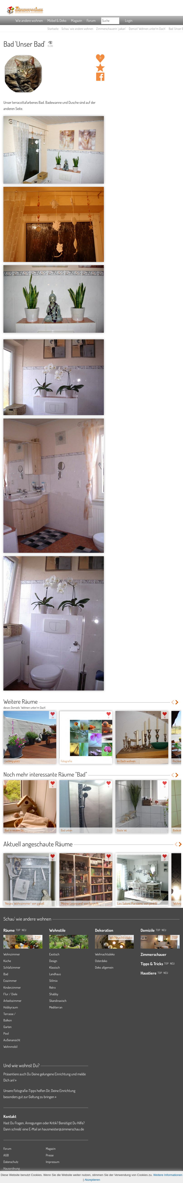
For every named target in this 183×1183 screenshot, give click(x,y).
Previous (172, 702)
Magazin (76, 20)
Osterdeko (101, 961)
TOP (18, 930)
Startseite (53, 28)
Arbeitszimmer (12, 1001)
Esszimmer (10, 980)
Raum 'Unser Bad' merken (100, 67)
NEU (24, 930)
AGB (6, 1155)
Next (177, 702)
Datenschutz (10, 1162)
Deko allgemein (104, 967)
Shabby (53, 994)
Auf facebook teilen (100, 76)
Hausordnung (11, 1168)
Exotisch (54, 954)
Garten (7, 1027)
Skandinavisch (57, 1001)
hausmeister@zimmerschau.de (63, 1129)
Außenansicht (11, 1040)
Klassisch (54, 967)
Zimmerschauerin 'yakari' (111, 28)
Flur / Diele (10, 994)
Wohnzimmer (11, 954)
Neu (164, 930)
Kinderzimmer (12, 987)
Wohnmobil (10, 1046)
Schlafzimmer (11, 967)
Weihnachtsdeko (105, 954)
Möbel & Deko (56, 20)
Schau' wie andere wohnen (77, 28)
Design (53, 961)
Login (128, 20)
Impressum (52, 1162)
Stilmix (53, 980)
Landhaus (55, 974)
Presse (50, 1155)
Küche (7, 961)
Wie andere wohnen (29, 20)
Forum (91, 20)
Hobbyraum (10, 1007)
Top (158, 930)
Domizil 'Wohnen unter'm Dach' (147, 28)
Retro (52, 987)
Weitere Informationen (167, 1175)
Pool (6, 1033)
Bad (5, 974)
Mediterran (55, 1007)
